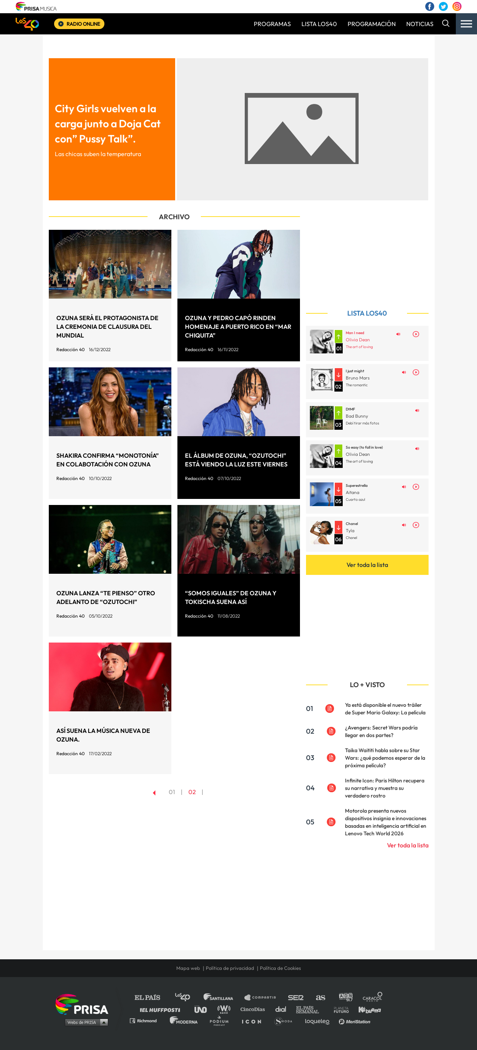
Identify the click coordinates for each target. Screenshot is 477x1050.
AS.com (320, 997)
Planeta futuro (338, 1009)
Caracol (373, 997)
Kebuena (366, 1009)
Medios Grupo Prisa (84, 1022)
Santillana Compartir (264, 997)
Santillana (223, 997)
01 (172, 792)
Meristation (356, 1020)
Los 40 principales (188, 997)
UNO (204, 1009)
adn (345, 997)
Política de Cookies (280, 968)
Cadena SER (296, 997)
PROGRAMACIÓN (372, 24)
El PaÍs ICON (254, 1020)
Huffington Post (162, 1009)
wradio (225, 1009)
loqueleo (319, 1020)
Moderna (184, 1020)
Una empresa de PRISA (84, 1003)
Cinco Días (255, 1009)
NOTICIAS (419, 24)
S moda (286, 1020)
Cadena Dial (283, 1009)
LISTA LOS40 (319, 24)
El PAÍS (152, 997)
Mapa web (188, 968)
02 (192, 792)
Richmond (147, 1020)
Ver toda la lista (367, 564)
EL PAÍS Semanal (311, 1009)
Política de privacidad (230, 968)
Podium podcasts (222, 1020)
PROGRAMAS (272, 24)
